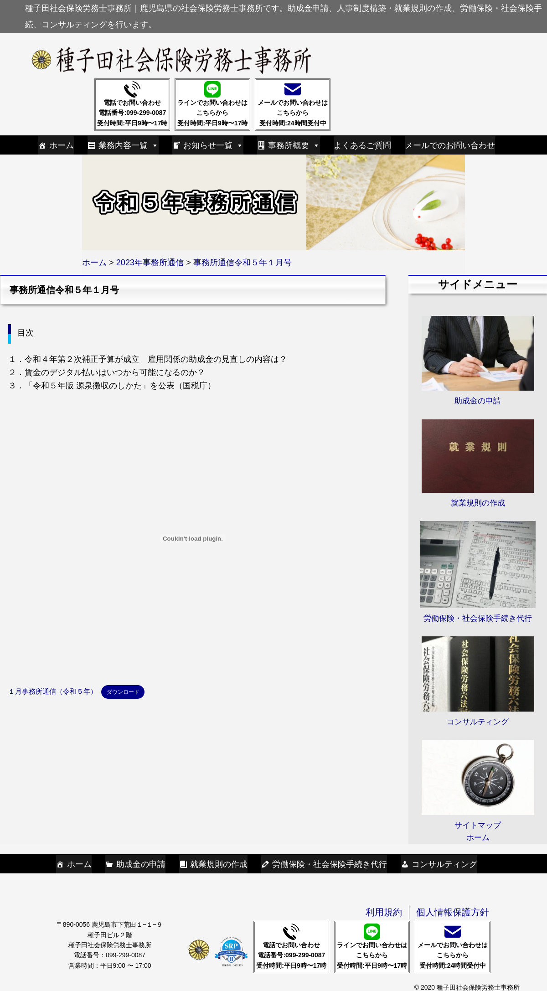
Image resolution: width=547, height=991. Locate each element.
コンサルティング (444, 864)
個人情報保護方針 (452, 912)
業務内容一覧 (128, 145)
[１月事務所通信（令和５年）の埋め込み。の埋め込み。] (192, 538)
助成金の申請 (140, 864)
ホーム (61, 145)
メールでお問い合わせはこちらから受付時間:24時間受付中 (293, 104)
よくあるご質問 (362, 145)
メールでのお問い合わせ (450, 145)
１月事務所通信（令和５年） (52, 691)
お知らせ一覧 (213, 145)
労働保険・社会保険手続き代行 (329, 864)
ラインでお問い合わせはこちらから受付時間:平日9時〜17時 (212, 104)
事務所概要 (294, 145)
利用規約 (384, 912)
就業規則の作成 (219, 864)
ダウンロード (123, 692)
